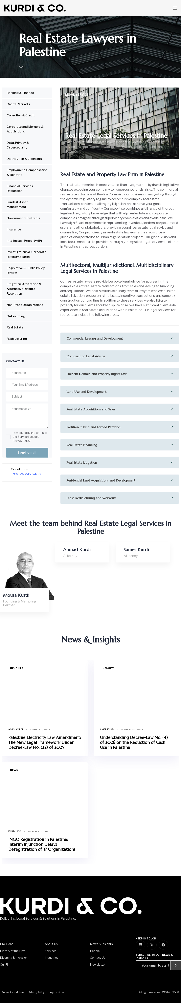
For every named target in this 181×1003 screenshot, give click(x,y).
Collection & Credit (21, 115)
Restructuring (17, 339)
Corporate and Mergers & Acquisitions (25, 129)
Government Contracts (23, 218)
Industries (51, 957)
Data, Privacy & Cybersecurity (18, 145)
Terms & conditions (13, 992)
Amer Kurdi (15, 729)
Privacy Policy (36, 992)
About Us (51, 944)
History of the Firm (12, 951)
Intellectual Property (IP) (24, 241)
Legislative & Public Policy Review (26, 270)
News (14, 770)
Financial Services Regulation (20, 188)
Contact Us (97, 957)
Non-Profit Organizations (25, 305)
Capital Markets (18, 104)
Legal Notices (56, 992)
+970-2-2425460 (26, 474)
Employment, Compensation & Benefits (27, 172)
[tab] (119, 338)
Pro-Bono (6, 944)
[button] (119, 338)
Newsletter (98, 964)
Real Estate (15, 327)
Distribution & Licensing (24, 159)
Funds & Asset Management (17, 204)
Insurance (14, 229)
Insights (16, 668)
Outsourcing (16, 316)
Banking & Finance (20, 93)
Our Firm (5, 964)
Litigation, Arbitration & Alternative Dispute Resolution (24, 288)
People (95, 951)
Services (51, 951)
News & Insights (101, 944)
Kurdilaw (14, 831)
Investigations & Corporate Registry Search (26, 254)
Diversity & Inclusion (14, 957)
